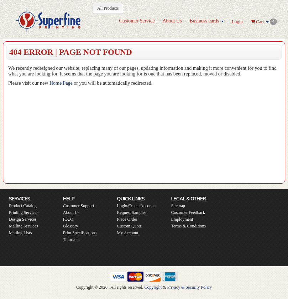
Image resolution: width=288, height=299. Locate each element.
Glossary (70, 226)
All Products (108, 8)
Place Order (127, 219)
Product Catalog (23, 205)
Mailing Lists (20, 232)
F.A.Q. (68, 219)
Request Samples (131, 212)
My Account (127, 232)
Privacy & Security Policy (189, 287)
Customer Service (137, 20)
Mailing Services (23, 226)
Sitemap (178, 205)
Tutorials (70, 239)
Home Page (61, 83)
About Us (172, 20)
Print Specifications (79, 232)
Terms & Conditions (188, 226)
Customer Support (78, 205)
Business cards (206, 20)
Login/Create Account (136, 205)
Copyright (153, 287)
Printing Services (23, 212)
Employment (182, 219)
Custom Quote (129, 226)
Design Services (23, 219)
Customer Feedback (188, 212)
